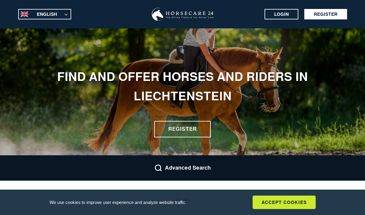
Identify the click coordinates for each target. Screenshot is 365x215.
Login (281, 14)
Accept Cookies (284, 202)
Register (325, 14)
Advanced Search (183, 168)
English (47, 14)
